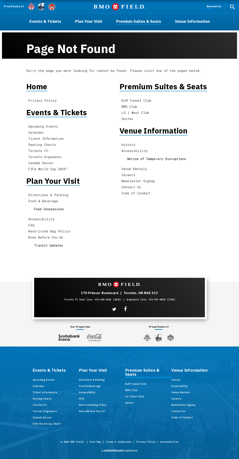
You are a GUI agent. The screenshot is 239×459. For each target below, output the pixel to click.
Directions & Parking (48, 195)
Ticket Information (46, 138)
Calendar (36, 132)
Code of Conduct (136, 193)
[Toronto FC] (31, 6)
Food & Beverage (43, 201)
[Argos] (41, 6)
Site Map (95, 441)
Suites (127, 118)
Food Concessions (49, 209)
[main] (119, 131)
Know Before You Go (45, 237)
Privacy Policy (42, 100)
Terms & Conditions (118, 441)
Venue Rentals (134, 168)
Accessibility (41, 219)
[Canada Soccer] (52, 6)
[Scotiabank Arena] (69, 337)
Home (36, 86)
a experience (119, 450)
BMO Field (120, 6)
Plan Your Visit (53, 181)
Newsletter (214, 6)
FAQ (31, 225)
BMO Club (129, 106)
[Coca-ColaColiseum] (94, 337)
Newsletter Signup (138, 181)
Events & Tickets (56, 112)
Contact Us (131, 187)
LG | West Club (135, 112)
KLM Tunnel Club (136, 100)
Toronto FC (38, 150)
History (128, 144)
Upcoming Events (43, 126)
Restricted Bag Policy (49, 231)
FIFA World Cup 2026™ (48, 169)
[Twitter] (114, 309)
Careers (128, 175)
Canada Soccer (41, 163)
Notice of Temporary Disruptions (156, 159)
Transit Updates (48, 245)
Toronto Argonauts (45, 157)
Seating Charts (42, 144)
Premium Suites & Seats (163, 86)
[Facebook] (125, 309)
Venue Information (154, 131)
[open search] (232, 7)
